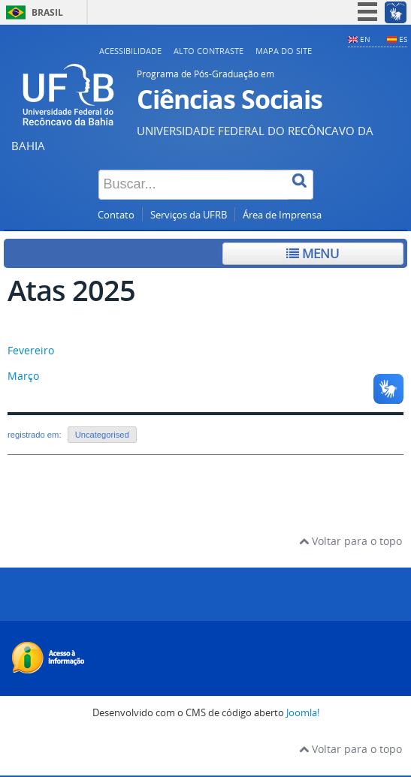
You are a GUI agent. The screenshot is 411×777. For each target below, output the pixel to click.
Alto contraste (208, 50)
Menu (312, 253)
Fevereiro (31, 350)
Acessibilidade (130, 50)
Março (23, 376)
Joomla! (302, 712)
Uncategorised (102, 434)
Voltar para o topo (350, 541)
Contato (116, 215)
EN (365, 39)
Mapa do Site (283, 50)
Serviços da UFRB (188, 215)
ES (403, 39)
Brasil (47, 12)
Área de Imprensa (282, 215)
